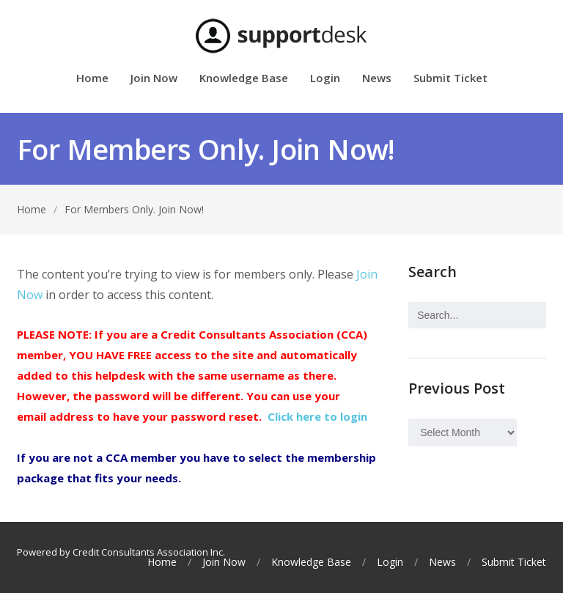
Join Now (153, 79)
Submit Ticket (450, 79)
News (376, 79)
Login (325, 79)
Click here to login (317, 416)
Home (92, 79)
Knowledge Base (243, 79)
